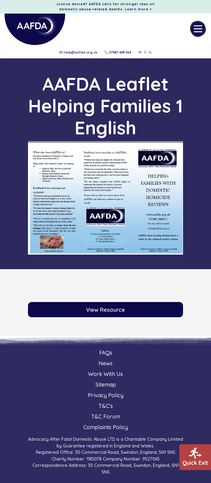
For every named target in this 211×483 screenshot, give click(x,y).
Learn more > (138, 9)
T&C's (106, 405)
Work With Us (105, 373)
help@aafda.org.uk (78, 52)
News (105, 363)
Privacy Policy (105, 395)
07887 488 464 (118, 52)
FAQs (105, 352)
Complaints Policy (105, 427)
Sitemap (105, 384)
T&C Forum (105, 416)
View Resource (105, 309)
